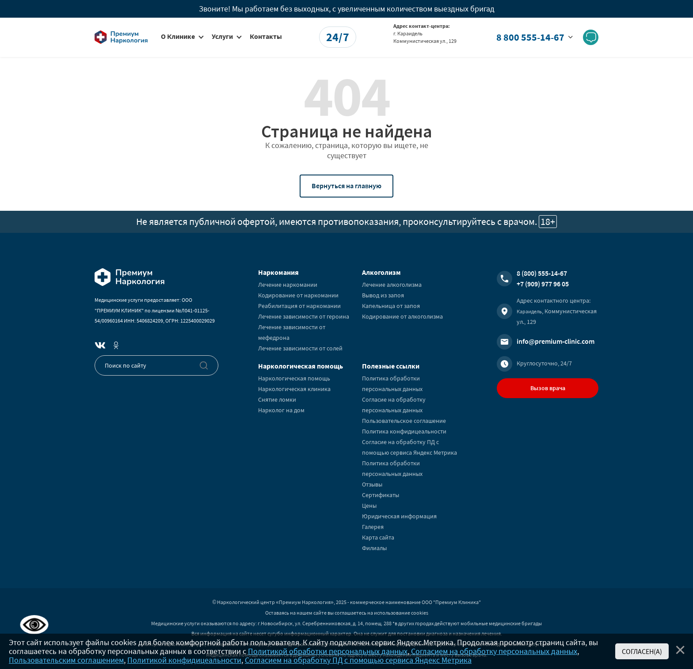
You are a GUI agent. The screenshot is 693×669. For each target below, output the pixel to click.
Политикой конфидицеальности (184, 660)
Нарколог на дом (281, 410)
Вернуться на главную (346, 185)
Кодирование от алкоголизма (402, 316)
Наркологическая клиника (294, 389)
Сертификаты (380, 495)
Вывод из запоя (383, 295)
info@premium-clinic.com (555, 341)
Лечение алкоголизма (392, 285)
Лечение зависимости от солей (300, 348)
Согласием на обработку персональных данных (494, 651)
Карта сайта (378, 537)
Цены (369, 505)
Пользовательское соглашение (404, 421)
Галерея (373, 527)
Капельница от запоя (391, 306)
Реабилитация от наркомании (299, 306)
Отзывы (372, 484)
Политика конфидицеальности (404, 431)
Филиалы (374, 548)
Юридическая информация (399, 516)
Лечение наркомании (287, 285)
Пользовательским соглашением (66, 660)
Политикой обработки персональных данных (327, 651)
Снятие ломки (277, 399)
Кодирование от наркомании (298, 295)
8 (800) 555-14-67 (542, 273)
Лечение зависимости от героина (303, 316)
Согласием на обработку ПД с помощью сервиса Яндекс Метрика (358, 660)
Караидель (529, 311)
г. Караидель (408, 33)
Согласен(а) (642, 651)
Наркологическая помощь (294, 378)
